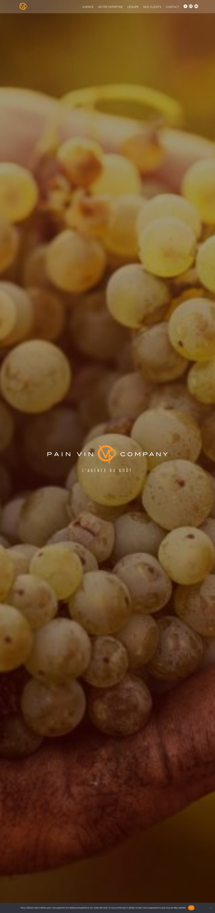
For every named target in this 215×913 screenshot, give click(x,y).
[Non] (210, 907)
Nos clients (152, 7)
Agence (88, 7)
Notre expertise (110, 7)
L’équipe (133, 7)
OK (191, 907)
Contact (172, 7)
